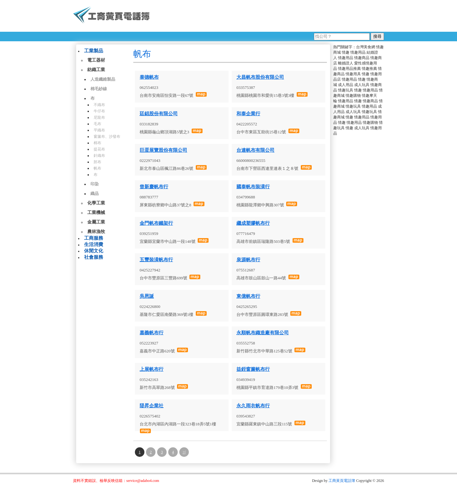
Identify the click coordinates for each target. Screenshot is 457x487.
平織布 (99, 130)
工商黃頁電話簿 (341, 480)
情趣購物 (353, 95)
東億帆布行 (248, 296)
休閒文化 (93, 250)
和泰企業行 (248, 113)
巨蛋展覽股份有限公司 (163, 150)
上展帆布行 (151, 369)
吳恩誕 (147, 296)
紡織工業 (96, 69)
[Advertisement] (269, 16)
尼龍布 (99, 117)
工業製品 (93, 50)
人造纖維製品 (102, 79)
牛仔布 (99, 111)
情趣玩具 (345, 90)
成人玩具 (361, 85)
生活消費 (93, 244)
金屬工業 (96, 222)
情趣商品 (361, 58)
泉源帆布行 (248, 259)
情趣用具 (353, 74)
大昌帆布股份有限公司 (260, 77)
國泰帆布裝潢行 (253, 186)
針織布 (99, 155)
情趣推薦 (369, 68)
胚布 (97, 162)
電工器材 (96, 60)
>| (183, 452)
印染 (94, 184)
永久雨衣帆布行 (253, 405)
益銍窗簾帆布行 (253, 369)
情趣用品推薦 (349, 68)
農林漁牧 (96, 231)
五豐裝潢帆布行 (156, 259)
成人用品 (345, 85)
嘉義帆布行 (151, 332)
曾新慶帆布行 (154, 186)
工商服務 (93, 238)
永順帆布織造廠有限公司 (262, 332)
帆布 (97, 168)
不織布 (99, 105)
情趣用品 (358, 52)
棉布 (97, 143)
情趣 (345, 52)
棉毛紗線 (98, 88)
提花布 (99, 149)
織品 (94, 193)
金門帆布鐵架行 (156, 223)
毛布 (97, 124)
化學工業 (96, 203)
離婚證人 (345, 63)
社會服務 (93, 257)
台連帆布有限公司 (255, 150)
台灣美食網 (365, 47)
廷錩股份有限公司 (159, 113)
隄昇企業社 (151, 405)
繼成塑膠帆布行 (253, 223)
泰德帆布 (149, 77)
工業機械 (96, 212)
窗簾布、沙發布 (107, 136)
